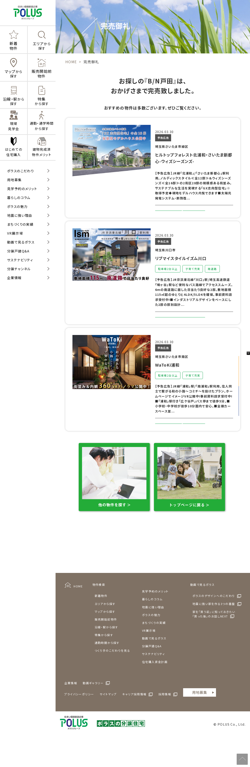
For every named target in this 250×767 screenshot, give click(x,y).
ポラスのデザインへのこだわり (213, 619)
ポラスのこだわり (20, 170)
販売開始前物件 (106, 643)
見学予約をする (244, 366)
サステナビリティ (20, 260)
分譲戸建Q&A (18, 251)
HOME (78, 610)
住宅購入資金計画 (155, 686)
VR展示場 (15, 233)
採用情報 (164, 718)
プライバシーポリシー (79, 718)
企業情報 (14, 277)
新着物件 (101, 619)
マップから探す (105, 635)
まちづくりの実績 (20, 224)
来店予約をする (244, 405)
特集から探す (104, 659)
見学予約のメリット (22, 188)
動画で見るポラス (20, 242)
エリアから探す (105, 627)
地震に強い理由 (19, 215)
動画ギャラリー (93, 707)
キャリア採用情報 (134, 718)
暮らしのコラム (19, 197)
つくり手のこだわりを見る (112, 674)
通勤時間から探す (107, 666)
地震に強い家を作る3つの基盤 (213, 627)
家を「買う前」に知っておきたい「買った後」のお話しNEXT (213, 637)
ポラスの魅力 (17, 206)
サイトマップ (108, 718)
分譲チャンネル (19, 268)
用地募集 (14, 179)
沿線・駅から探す (106, 651)
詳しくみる (180, 216)
